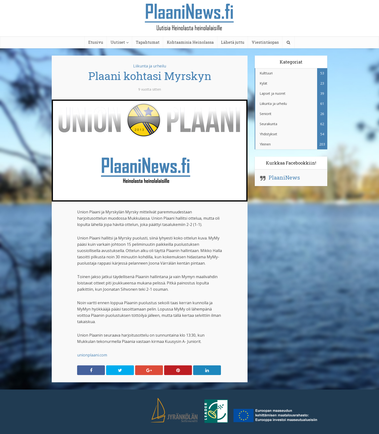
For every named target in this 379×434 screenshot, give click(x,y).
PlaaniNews (284, 177)
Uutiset (117, 42)
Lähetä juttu (232, 42)
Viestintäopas (265, 42)
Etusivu (95, 42)
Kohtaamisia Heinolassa (190, 42)
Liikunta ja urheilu (149, 66)
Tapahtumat (148, 42)
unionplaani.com (92, 355)
